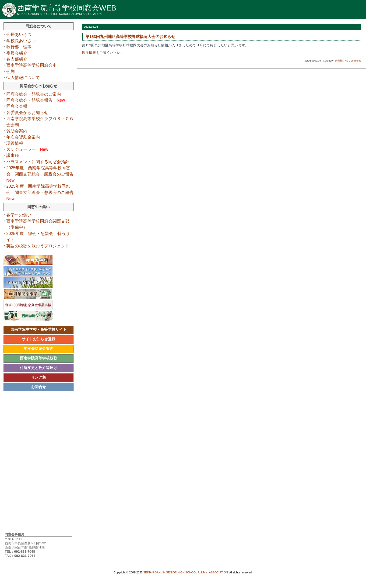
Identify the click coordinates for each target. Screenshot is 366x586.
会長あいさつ (21, 34)
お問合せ (38, 387)
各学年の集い (19, 215)
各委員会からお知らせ (29, 112)
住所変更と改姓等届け (38, 368)
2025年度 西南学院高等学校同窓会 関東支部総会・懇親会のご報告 (42, 192)
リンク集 (38, 377)
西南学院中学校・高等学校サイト (39, 329)
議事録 (14, 155)
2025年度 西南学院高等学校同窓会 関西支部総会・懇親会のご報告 (42, 174)
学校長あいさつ (23, 40)
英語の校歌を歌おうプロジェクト (40, 246)
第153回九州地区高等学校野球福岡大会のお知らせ (130, 36)
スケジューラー (27, 149)
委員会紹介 (19, 53)
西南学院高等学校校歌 (38, 358)
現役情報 (89, 53)
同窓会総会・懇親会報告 (35, 100)
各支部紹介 (19, 59)
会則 (10, 71)
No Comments (353, 60)
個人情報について (23, 77)
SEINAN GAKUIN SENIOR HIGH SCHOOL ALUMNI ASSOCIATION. (186, 572)
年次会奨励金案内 (23, 137)
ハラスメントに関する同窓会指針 (37, 161)
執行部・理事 (21, 47)
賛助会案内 (16, 131)
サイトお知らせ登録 (38, 339)
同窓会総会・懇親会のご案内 (35, 94)
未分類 (339, 60)
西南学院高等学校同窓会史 (33, 65)
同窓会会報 (16, 106)
